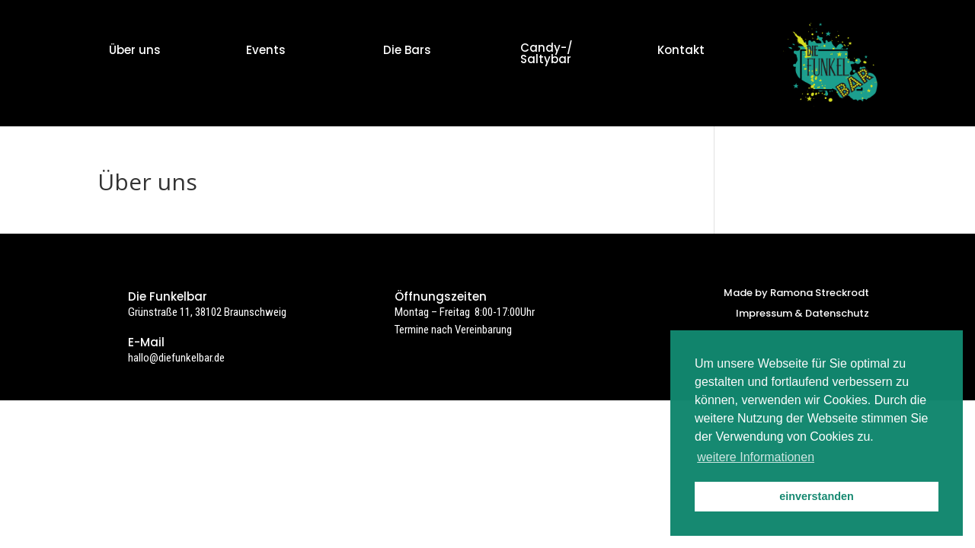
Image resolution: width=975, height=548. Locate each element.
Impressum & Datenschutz (802, 313)
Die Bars (407, 50)
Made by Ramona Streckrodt (796, 292)
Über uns (135, 50)
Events (266, 50)
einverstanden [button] (816, 496)
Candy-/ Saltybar (546, 53)
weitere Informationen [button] (755, 457)
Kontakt (681, 50)
